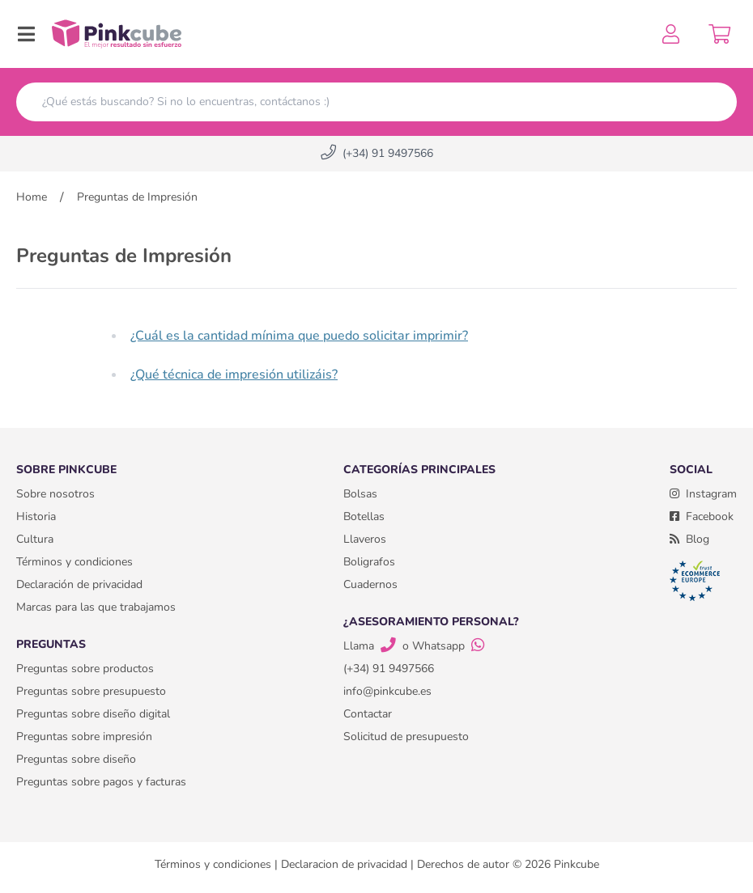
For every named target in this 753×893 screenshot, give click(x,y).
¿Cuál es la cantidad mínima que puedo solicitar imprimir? (299, 336)
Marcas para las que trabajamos (96, 607)
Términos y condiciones (74, 561)
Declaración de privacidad (79, 584)
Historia (36, 516)
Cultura (34, 539)
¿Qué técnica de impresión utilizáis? (234, 374)
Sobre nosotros (55, 494)
